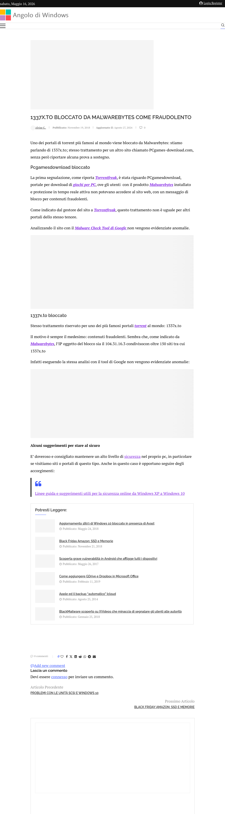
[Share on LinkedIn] (47, 629)
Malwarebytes (128, 189)
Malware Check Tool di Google (70, 230)
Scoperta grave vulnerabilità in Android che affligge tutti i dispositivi (51, 552)
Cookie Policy (124, 765)
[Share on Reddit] (51, 629)
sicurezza (98, 458)
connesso (29, 649)
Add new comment (19, 638)
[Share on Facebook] (38, 629)
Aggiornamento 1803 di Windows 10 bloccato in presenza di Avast (48, 527)
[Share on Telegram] (61, 629)
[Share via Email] (65, 629)
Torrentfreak (74, 182)
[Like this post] (33, 629)
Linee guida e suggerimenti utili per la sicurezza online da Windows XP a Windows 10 (77, 494)
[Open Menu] (2, 26)
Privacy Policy (100, 765)
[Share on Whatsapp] (56, 629)
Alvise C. (10, 134)
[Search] (223, 26)
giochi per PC (54, 189)
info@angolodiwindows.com (120, 743)
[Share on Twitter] (42, 629)
